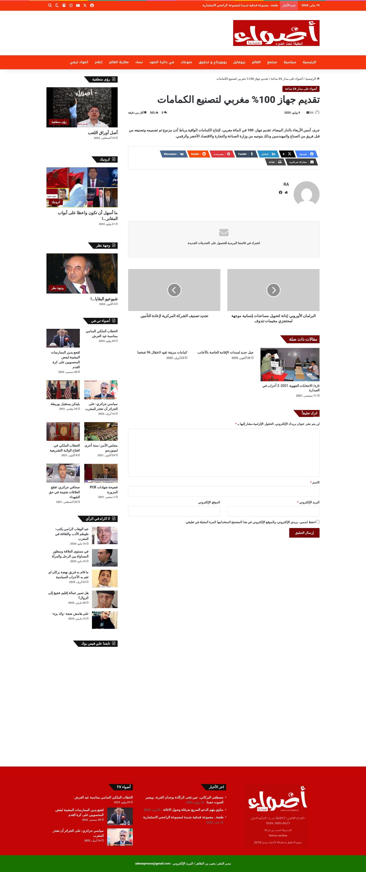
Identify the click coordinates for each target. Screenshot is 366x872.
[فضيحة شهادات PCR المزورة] (101, 473)
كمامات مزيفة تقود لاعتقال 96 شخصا (162, 350)
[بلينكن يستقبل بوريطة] (63, 389)
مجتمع (272, 62)
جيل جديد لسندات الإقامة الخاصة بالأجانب (225, 350)
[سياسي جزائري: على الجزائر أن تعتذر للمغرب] (101, 389)
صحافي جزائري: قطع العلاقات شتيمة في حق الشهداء (64, 492)
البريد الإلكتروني (308, 500)
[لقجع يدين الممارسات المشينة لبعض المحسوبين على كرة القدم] (63, 338)
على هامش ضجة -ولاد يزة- (70, 614)
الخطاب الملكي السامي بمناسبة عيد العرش (103, 797)
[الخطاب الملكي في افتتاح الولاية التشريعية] (63, 431)
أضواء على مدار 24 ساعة (287, 79)
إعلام (98, 62)
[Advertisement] (136, 25)
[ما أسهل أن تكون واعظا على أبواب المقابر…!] (82, 187)
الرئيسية (309, 62)
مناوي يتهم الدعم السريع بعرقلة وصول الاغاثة (253, 5)
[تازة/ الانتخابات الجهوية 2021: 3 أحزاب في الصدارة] (290, 362)
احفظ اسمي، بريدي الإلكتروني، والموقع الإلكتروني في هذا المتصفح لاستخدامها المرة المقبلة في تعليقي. (250, 520)
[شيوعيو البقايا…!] (82, 273)
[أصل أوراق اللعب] (82, 107)
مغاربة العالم (119, 62)
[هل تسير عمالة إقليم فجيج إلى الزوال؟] (105, 599)
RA (309, 112)
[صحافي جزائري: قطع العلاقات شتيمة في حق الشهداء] (63, 473)
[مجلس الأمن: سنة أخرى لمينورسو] (101, 431)
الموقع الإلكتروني (209, 500)
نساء (139, 62)
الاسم (315, 480)
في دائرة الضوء (161, 62)
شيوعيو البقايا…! (104, 298)
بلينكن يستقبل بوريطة (65, 404)
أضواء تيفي (79, 62)
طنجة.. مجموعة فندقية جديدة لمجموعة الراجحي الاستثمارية (183, 817)
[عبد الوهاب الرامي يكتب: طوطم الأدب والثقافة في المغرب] (105, 535)
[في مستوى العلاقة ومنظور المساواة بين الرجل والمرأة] (105, 558)
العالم (256, 62)
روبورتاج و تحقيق (213, 62)
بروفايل (239, 62)
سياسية (290, 62)
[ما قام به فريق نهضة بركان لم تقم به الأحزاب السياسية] (105, 578)
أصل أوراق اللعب (103, 132)
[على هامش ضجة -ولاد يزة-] (105, 620)
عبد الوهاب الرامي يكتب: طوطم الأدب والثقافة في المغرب (71, 534)
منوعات (186, 62)
